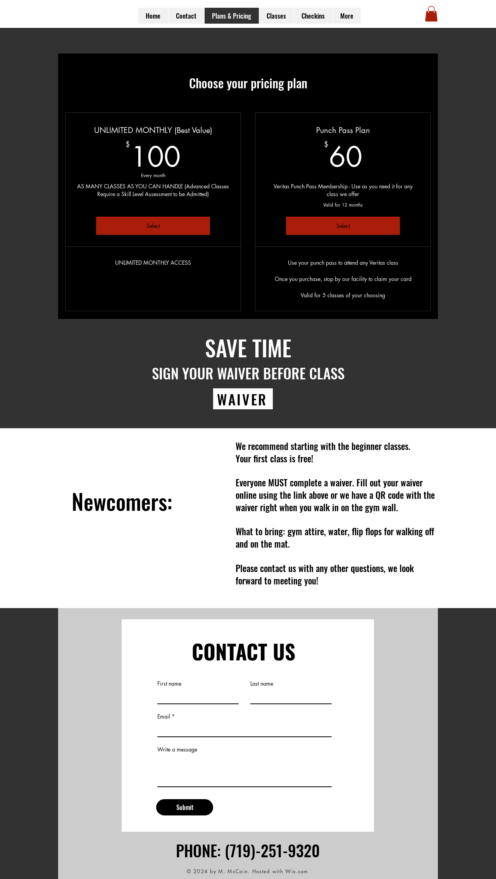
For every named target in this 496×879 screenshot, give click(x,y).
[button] (431, 14)
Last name (261, 683)
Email (163, 716)
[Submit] (184, 807)
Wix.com (296, 871)
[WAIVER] (243, 398)
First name (169, 683)
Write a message (177, 749)
